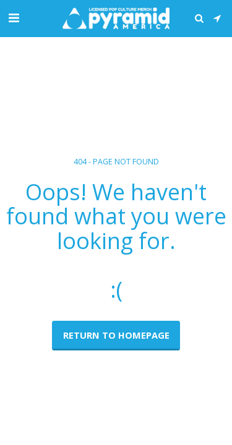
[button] (13, 17)
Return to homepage (116, 335)
